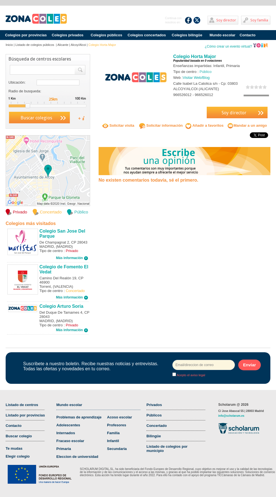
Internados (65, 433)
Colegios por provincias (26, 35)
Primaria (63, 449)
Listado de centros (22, 405)
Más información (72, 258)
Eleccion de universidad (77, 456)
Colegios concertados (147, 35)
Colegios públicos (106, 35)
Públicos (154, 415)
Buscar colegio (19, 436)
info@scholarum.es (231, 415)
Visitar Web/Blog (196, 77)
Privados (154, 405)
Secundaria (117, 449)
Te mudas (14, 448)
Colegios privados (68, 35)
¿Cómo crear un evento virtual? (236, 46)
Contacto (247, 35)
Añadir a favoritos (204, 125)
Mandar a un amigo (247, 125)
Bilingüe (153, 436)
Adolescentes (68, 425)
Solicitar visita (118, 125)
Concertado (156, 426)
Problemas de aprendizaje (78, 417)
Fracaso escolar (70, 441)
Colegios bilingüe (187, 35)
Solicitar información (161, 125)
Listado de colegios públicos (35, 44)
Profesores (116, 425)
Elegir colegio (18, 456)
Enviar (249, 364)
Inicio (9, 44)
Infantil (113, 441)
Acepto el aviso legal (190, 375)
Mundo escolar (222, 35)
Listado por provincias (25, 415)
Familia (113, 433)
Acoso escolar (119, 417)
